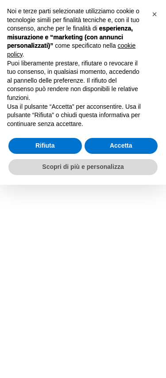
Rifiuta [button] (45, 145)
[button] (154, 14)
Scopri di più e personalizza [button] (83, 166)
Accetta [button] (121, 145)
